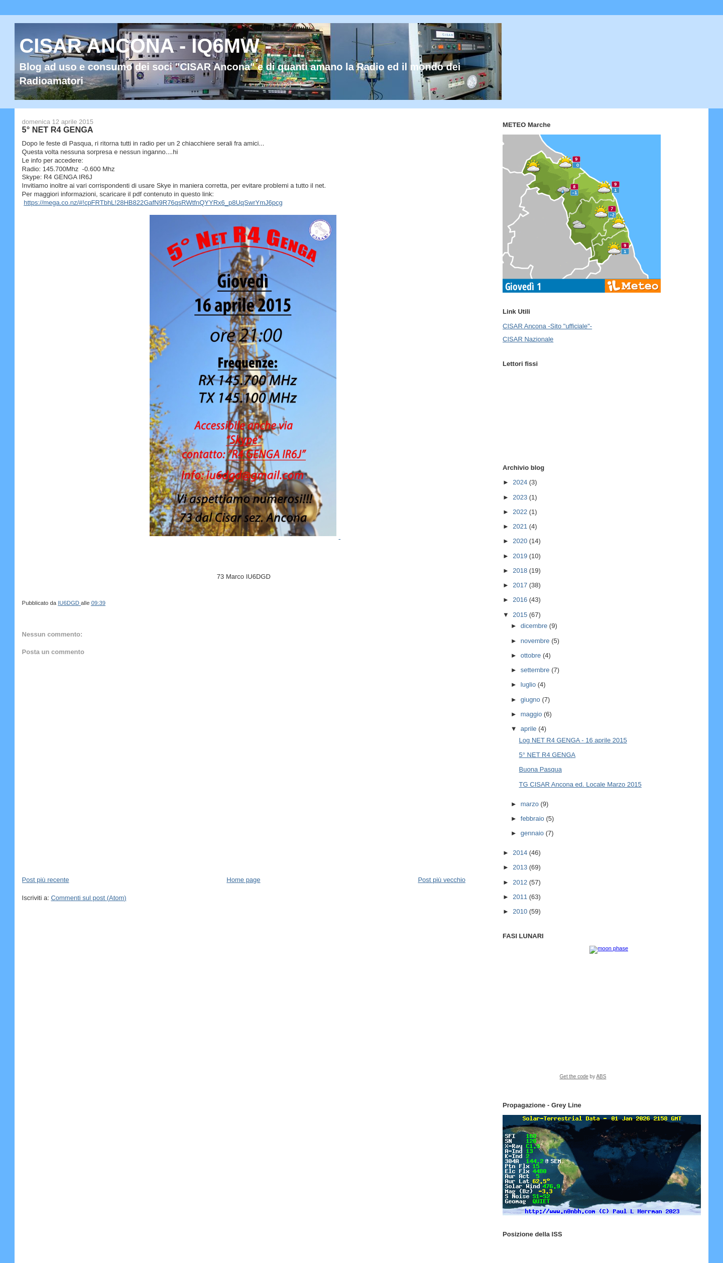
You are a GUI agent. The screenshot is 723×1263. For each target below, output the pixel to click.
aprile (529, 728)
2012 (521, 882)
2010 (521, 911)
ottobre (532, 655)
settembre (536, 670)
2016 (521, 599)
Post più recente (45, 879)
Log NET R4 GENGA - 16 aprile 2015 (573, 740)
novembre (536, 641)
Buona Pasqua (540, 769)
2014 (521, 852)
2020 (521, 541)
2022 (521, 512)
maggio (532, 714)
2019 (521, 556)
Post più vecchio (441, 879)
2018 (521, 570)
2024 (521, 482)
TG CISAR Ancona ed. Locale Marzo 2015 (580, 784)
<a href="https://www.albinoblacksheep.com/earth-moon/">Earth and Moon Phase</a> (600, 1016)
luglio (529, 684)
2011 (521, 897)
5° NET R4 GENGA (547, 755)
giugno (531, 699)
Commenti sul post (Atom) (88, 898)
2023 (521, 497)
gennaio (533, 833)
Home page (243, 879)
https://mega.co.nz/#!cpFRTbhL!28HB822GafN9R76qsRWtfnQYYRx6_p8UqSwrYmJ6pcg (153, 202)
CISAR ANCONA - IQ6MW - (145, 46)
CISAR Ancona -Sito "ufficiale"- (547, 326)
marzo (531, 804)
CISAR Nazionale (528, 339)
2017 (521, 585)
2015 (521, 614)
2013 (521, 867)
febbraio (533, 818)
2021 (521, 526)
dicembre (535, 625)
